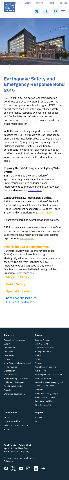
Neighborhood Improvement (16, 425)
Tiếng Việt (62, 3)
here (32, 273)
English (17, 3)
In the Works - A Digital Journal (17, 363)
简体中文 (40, 3)
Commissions (10, 348)
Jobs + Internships (12, 422)
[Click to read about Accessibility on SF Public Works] (46, 13)
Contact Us (9, 352)
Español (28, 3)
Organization (9, 371)
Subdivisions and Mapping (46, 401)
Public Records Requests (14, 383)
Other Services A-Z (43, 405)
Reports (7, 390)
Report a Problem (42, 340)
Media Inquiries (10, 367)
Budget (7, 344)
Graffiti (38, 356)
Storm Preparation (43, 379)
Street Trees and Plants (45, 397)
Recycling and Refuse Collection (48, 375)
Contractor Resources (44, 348)
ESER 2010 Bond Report (20, 302)
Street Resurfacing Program (47, 394)
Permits (38, 359)
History (7, 359)
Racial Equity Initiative (13, 386)
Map (36, 422)
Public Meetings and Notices (16, 379)
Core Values (9, 356)
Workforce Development (14, 394)
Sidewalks (39, 390)
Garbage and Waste (43, 352)
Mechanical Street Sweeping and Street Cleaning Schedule (49, 384)
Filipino (51, 3)
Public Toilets (40, 371)
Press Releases (10, 375)
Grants (7, 418)
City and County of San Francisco (20, 458)
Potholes (38, 363)
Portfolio (38, 418)
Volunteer (8, 429)
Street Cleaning (41, 344)
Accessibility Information (14, 340)
